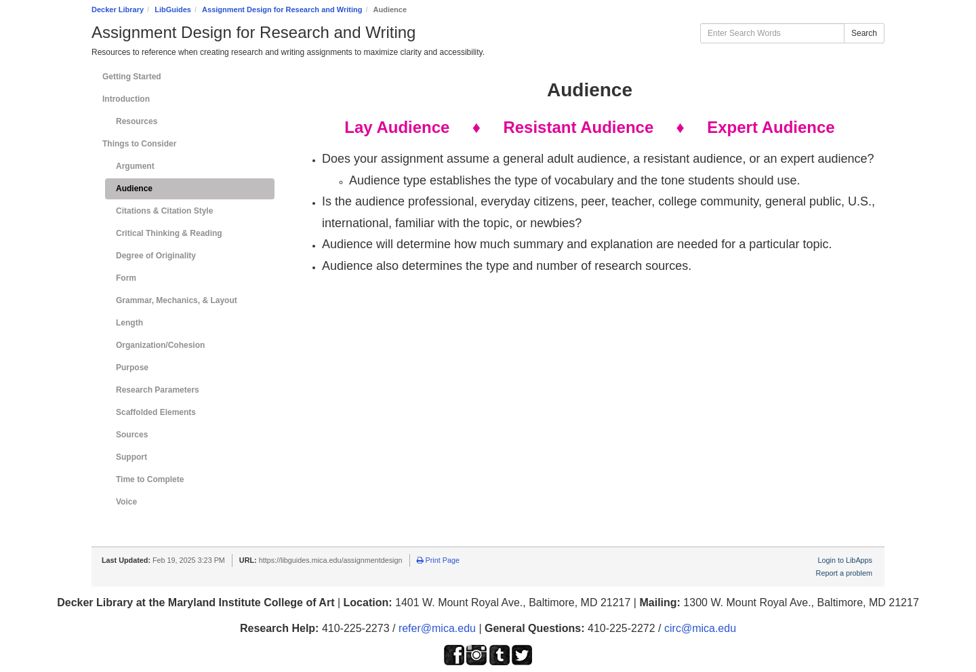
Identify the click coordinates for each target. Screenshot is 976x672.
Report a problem (844, 573)
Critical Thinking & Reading (169, 233)
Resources (136, 121)
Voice (126, 502)
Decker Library (118, 9)
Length (129, 323)
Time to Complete (150, 479)
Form (126, 278)
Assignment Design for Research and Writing (282, 9)
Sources (132, 434)
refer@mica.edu (437, 628)
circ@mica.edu (700, 628)
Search (864, 33)
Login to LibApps (845, 560)
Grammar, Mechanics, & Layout (176, 300)
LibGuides (173, 9)
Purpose (132, 367)
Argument (135, 166)
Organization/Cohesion (160, 345)
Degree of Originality (156, 255)
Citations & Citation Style (164, 211)
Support (131, 457)
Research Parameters (157, 390)
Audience (134, 188)
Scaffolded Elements (156, 412)
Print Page (438, 560)
